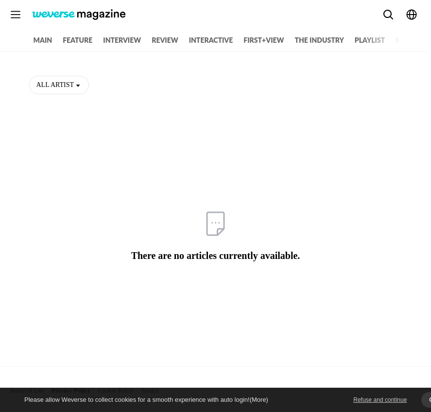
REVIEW (165, 40)
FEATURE (77, 40)
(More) (259, 399)
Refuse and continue (380, 399)
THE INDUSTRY (319, 40)
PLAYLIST (370, 40)
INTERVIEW (122, 40)
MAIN (43, 40)
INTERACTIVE (211, 40)
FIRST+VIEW (263, 40)
